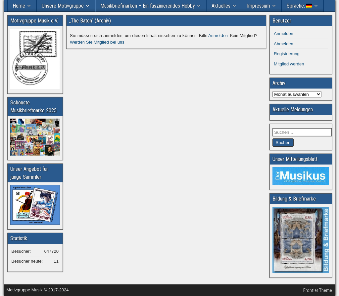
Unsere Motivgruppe (63, 6)
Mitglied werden (289, 63)
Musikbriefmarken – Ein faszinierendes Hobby (147, 6)
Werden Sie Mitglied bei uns (97, 42)
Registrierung (286, 53)
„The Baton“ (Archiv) (90, 21)
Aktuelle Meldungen (292, 109)
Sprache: (299, 6)
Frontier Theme (317, 290)
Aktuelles (221, 6)
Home (19, 6)
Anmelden (218, 35)
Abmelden (283, 43)
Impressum (258, 6)
